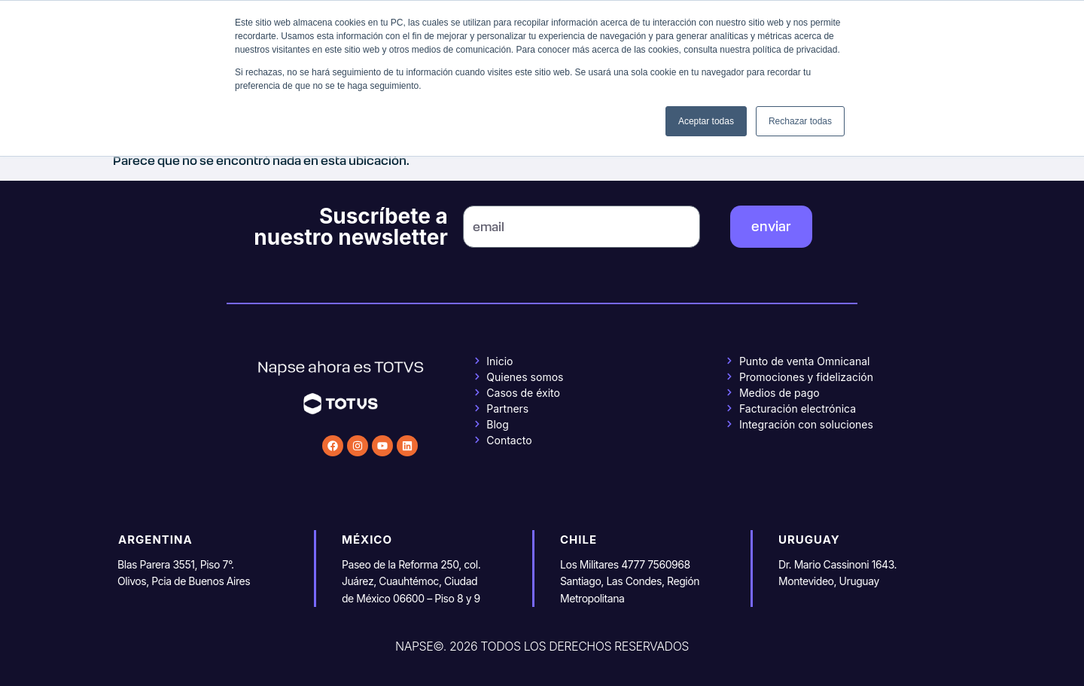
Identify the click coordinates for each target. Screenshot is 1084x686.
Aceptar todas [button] (706, 121)
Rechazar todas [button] (800, 121)
